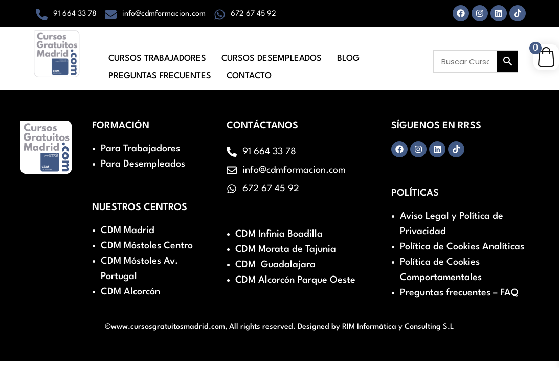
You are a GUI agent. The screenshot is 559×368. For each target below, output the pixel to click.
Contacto (249, 70)
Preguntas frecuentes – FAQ (459, 292)
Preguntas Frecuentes (159, 70)
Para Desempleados (143, 164)
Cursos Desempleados (271, 57)
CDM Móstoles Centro (147, 245)
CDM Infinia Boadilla (279, 234)
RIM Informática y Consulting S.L (398, 327)
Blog (348, 57)
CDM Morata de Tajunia (285, 249)
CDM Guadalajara (275, 264)
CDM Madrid (127, 230)
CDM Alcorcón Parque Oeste (295, 280)
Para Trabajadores (140, 148)
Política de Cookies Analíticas (462, 246)
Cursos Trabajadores (157, 57)
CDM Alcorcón (130, 291)
